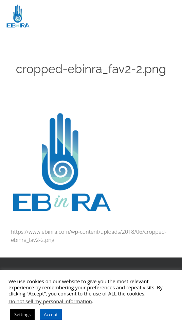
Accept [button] (51, 314)
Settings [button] (22, 314)
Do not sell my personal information (50, 301)
